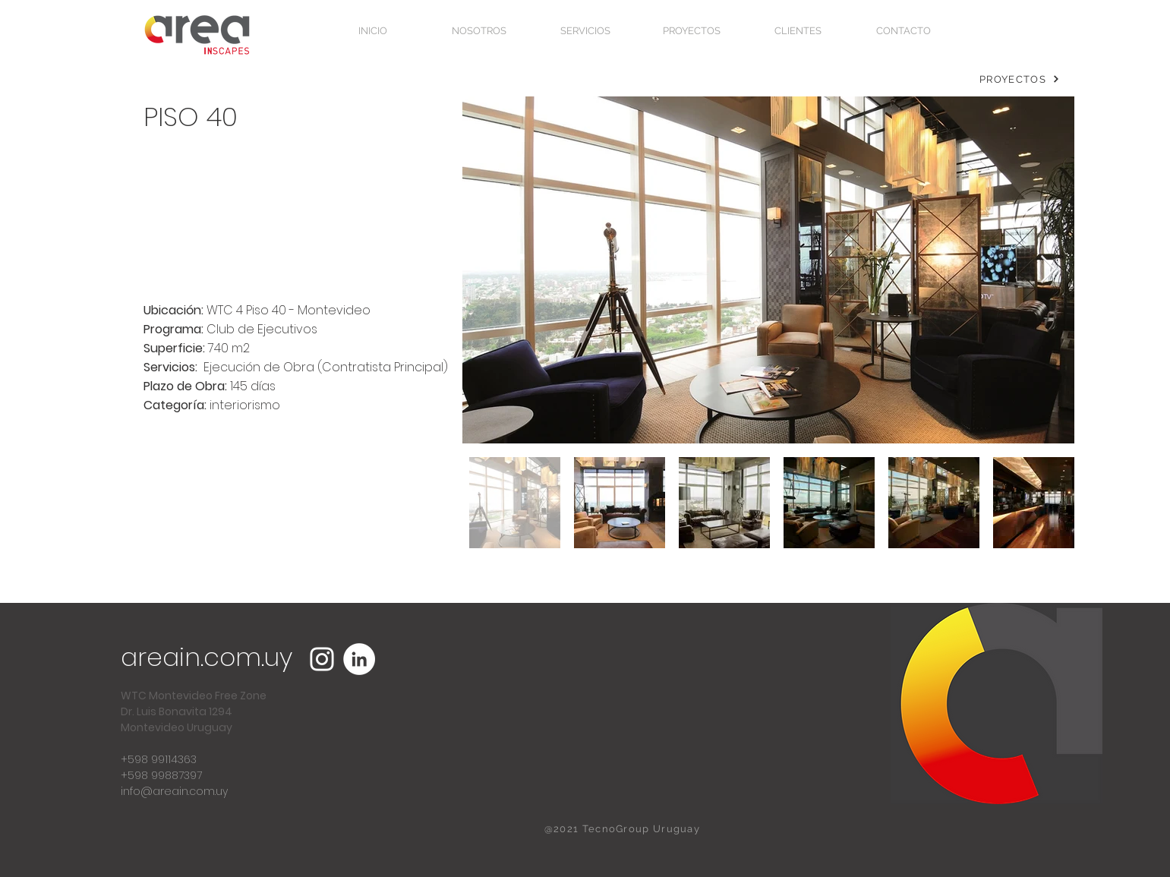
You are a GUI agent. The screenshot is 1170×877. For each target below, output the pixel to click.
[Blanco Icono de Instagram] (322, 659)
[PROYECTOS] (1020, 79)
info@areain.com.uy (174, 791)
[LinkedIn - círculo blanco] (359, 659)
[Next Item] (1048, 270)
